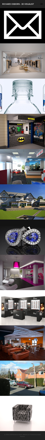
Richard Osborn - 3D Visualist (18, 4)
